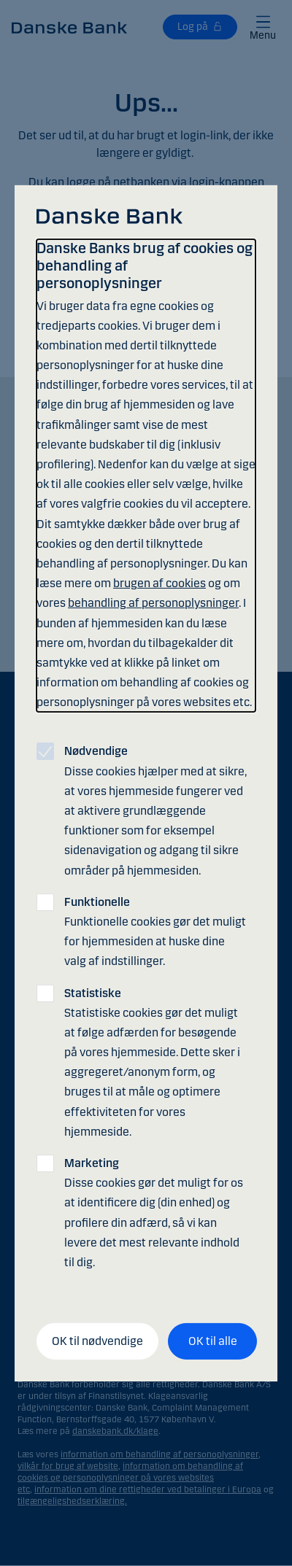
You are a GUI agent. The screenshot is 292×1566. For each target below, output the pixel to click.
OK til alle (212, 1341)
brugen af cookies (159, 583)
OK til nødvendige (97, 1341)
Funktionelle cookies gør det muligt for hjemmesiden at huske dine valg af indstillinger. (155, 932)
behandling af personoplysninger (153, 603)
